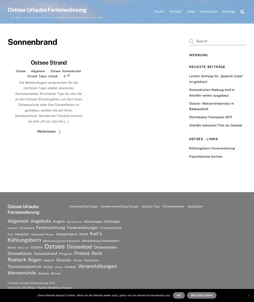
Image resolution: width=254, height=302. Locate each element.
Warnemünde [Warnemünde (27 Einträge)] (22, 272)
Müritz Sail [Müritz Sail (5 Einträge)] (23, 247)
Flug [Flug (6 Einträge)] (10, 234)
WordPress (29, 287)
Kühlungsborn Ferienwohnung (212, 148)
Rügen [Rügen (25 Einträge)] (34, 259)
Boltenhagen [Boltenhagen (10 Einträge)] (93, 221)
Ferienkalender (173, 206)
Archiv (159, 11)
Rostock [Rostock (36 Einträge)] (17, 259)
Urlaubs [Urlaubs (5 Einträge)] (59, 267)
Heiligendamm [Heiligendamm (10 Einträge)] (67, 234)
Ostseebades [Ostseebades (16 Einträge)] (105, 247)
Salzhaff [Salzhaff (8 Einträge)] (48, 260)
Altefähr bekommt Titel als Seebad (215, 125)
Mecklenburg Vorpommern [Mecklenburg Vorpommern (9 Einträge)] (100, 240)
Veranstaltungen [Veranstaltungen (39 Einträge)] (97, 266)
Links (191, 11)
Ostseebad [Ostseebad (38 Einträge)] (79, 246)
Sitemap (228, 11)
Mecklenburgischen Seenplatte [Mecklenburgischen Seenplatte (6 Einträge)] (61, 240)
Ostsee (21, 71)
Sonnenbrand (71, 71)
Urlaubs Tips (151, 206)
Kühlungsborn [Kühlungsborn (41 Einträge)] (24, 240)
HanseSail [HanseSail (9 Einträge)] (22, 234)
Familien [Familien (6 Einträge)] (13, 228)
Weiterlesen (46, 131)
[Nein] (249, 295)
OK (179, 295)
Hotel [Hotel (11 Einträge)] (83, 234)
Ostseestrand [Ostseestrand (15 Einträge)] (45, 253)
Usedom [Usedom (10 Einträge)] (70, 267)
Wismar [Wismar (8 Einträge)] (56, 273)
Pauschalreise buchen (205, 156)
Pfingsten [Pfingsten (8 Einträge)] (65, 253)
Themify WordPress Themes (54, 287)
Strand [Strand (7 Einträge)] (77, 260)
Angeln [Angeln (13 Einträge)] (59, 221)
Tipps (43, 76)
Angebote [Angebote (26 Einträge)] (41, 221)
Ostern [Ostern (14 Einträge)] (37, 247)
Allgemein (38, 71)
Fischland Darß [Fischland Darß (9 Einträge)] (110, 228)
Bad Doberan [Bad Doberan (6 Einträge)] (74, 221)
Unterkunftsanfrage (83, 206)
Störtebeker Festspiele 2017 (210, 117)
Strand (32, 76)
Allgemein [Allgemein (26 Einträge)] (18, 221)
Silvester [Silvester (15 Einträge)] (63, 260)
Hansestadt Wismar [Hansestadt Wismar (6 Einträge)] (42, 234)
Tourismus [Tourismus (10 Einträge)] (91, 260)
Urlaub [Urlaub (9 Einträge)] (48, 267)
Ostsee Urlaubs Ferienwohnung (29, 283)
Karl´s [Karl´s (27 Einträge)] (96, 233)
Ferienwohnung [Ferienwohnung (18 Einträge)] (50, 227)
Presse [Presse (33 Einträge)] (82, 253)
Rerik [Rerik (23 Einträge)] (97, 253)
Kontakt (176, 11)
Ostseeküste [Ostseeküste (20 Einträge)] (20, 253)
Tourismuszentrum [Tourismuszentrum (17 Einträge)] (24, 266)
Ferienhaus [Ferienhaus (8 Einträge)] (27, 228)
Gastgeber (195, 206)
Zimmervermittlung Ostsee (119, 206)
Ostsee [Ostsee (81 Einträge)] (54, 246)
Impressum (208, 11)
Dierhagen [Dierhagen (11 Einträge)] (112, 222)
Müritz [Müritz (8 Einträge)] (12, 247)
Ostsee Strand (49, 62)
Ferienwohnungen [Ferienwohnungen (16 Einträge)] (82, 227)
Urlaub (53, 76)
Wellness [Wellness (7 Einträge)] (43, 273)
